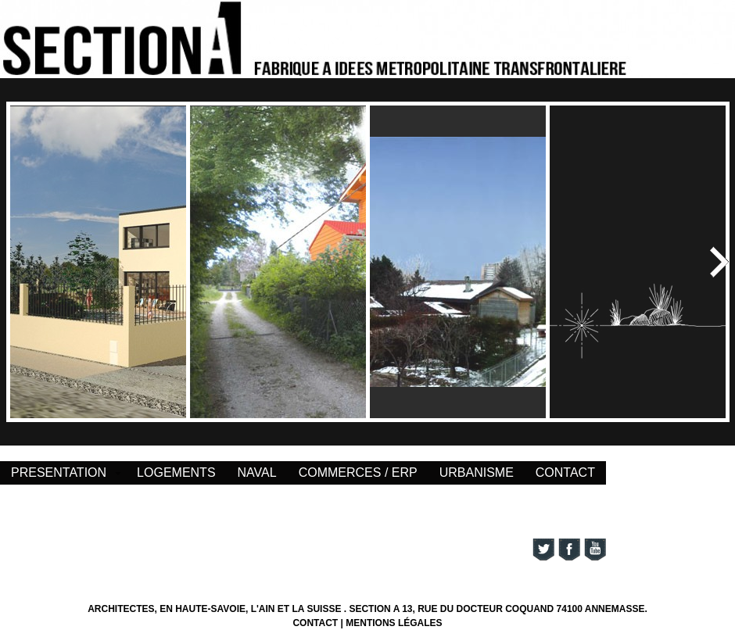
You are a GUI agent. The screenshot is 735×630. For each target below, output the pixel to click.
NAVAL (257, 472)
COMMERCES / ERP (358, 472)
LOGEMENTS (176, 472)
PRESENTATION (58, 472)
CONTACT (565, 472)
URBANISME (476, 472)
